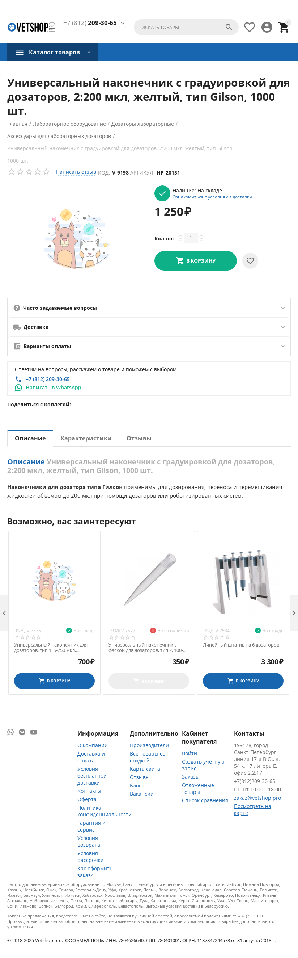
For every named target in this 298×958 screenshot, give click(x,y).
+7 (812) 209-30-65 (48, 379)
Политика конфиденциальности (104, 811)
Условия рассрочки (90, 856)
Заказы (191, 776)
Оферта (87, 799)
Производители (149, 745)
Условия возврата (88, 841)
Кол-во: (164, 238)
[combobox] (186, 27)
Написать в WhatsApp (53, 387)
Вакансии (142, 793)
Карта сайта (145, 768)
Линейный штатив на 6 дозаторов (241, 645)
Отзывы (139, 438)
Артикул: (142, 172)
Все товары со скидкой (147, 757)
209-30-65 (90, 22)
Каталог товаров (54, 52)
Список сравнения (205, 800)
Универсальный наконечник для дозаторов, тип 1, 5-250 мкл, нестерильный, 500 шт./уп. (51, 647)
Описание (30, 438)
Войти (189, 753)
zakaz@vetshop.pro (257, 797)
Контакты (89, 790)
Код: (104, 172)
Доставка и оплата (91, 757)
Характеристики (86, 438)
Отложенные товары (198, 788)
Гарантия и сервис (91, 826)
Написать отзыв (76, 171)
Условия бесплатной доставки (92, 775)
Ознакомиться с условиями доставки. (213, 197)
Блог (135, 785)
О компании (92, 745)
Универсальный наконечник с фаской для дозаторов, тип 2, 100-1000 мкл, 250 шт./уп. (145, 647)
